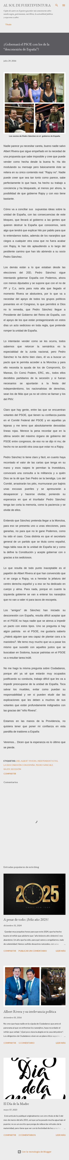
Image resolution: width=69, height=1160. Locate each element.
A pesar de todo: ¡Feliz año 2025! (26, 919)
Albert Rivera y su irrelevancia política (30, 1011)
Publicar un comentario (32, 951)
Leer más (60, 951)
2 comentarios (27, 1135)
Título (8, 24)
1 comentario (26, 1043)
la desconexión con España (19, 765)
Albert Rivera (29, 761)
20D (18, 761)
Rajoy (7, 769)
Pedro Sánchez (44, 765)
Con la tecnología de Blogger (34, 1151)
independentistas (47, 761)
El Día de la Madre (16, 1103)
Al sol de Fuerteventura (27, 5)
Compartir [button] (10, 773)
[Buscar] (56, 5)
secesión (16, 769)
